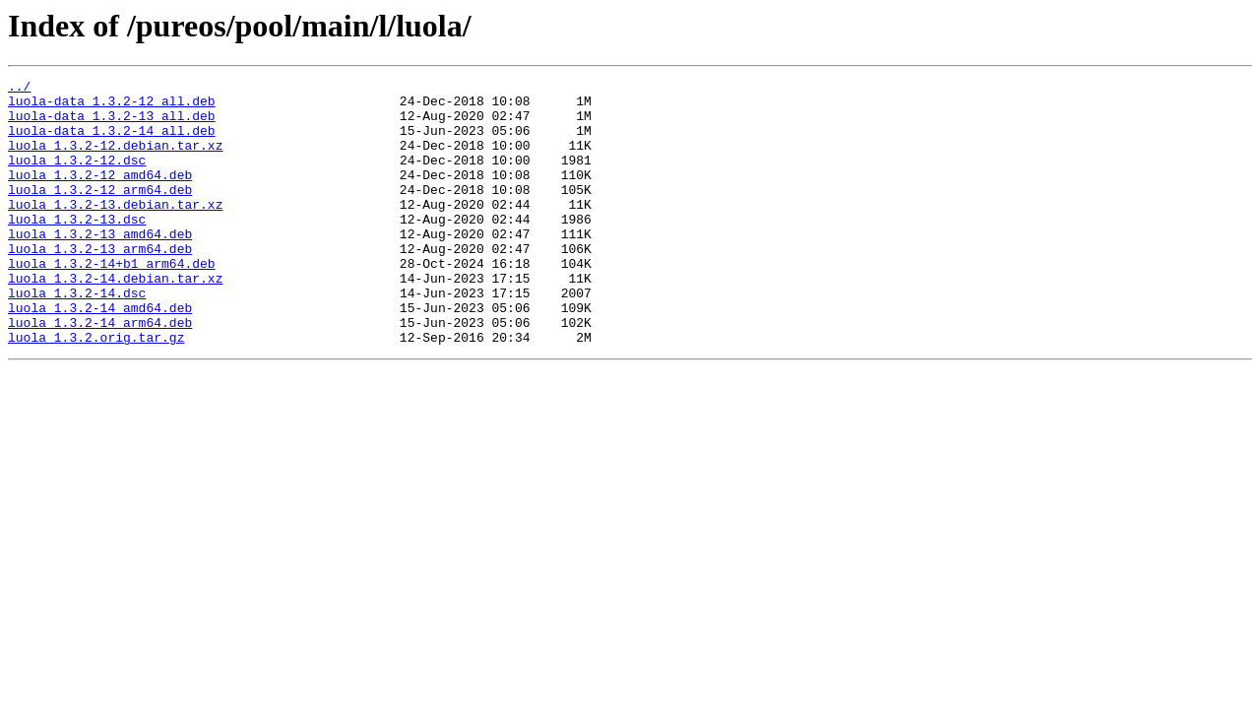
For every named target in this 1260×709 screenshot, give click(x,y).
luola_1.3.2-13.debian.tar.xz (115, 230)
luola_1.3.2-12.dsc (77, 177)
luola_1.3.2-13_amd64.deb (100, 266)
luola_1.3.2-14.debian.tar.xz (115, 319)
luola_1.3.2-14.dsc (77, 337)
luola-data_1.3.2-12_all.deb (112, 106)
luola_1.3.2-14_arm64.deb (100, 372)
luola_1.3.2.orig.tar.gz (96, 390)
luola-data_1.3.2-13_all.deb (112, 124)
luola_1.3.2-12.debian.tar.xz (115, 159)
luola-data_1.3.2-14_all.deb (112, 142)
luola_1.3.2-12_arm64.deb (100, 213)
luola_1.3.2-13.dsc (77, 248)
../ (19, 88)
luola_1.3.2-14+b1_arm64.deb (112, 301)
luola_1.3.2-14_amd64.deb (100, 354)
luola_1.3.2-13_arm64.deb (100, 283)
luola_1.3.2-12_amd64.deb (100, 195)
